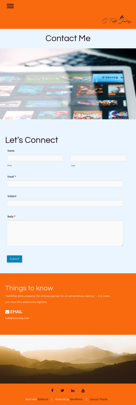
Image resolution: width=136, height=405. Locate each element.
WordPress (76, 399)
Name (11, 150)
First (9, 165)
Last (73, 165)
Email (11, 176)
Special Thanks (99, 399)
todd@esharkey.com (17, 318)
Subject (11, 196)
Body (11, 216)
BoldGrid (43, 399)
